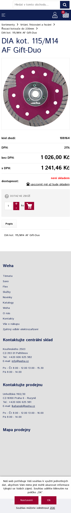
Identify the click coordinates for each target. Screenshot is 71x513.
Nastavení (26, 500)
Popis (9, 224)
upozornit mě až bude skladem (50, 184)
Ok (49, 500)
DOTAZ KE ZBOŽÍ (20, 196)
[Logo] (7, 5)
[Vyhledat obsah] (64, 5)
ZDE (52, 508)
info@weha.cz (20, 361)
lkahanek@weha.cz (23, 406)
